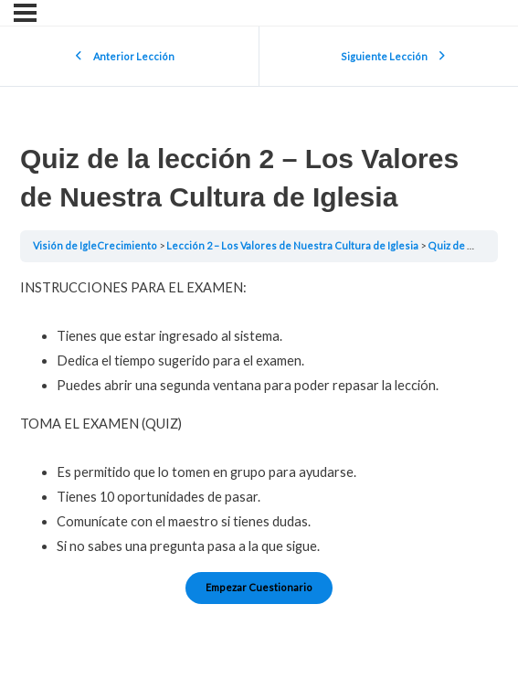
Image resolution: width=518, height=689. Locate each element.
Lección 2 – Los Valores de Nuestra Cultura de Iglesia (293, 245)
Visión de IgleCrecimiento (96, 245)
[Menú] (25, 13)
